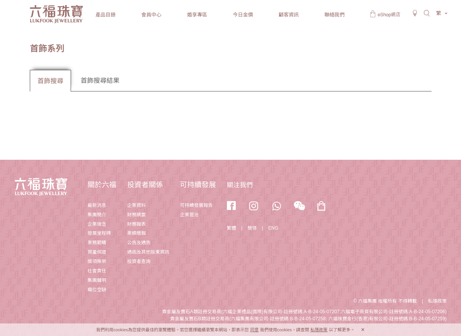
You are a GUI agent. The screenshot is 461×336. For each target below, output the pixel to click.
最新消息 (96, 205)
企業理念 (96, 224)
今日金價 (243, 15)
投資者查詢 (139, 261)
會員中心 (151, 15)
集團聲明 (96, 280)
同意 (254, 329)
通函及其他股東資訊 (148, 252)
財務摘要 (136, 214)
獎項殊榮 (96, 261)
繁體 (231, 228)
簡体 (252, 228)
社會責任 (96, 271)
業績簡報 (136, 233)
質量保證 (96, 252)
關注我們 (240, 185)
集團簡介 (96, 214)
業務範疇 (96, 242)
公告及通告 (139, 242)
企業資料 (136, 205)
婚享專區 (197, 15)
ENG (273, 228)
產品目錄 (105, 15)
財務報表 (136, 224)
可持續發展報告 (196, 205)
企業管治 (189, 214)
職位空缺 (96, 289)
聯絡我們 (334, 15)
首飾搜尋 (51, 81)
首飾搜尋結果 (99, 80)
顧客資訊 (289, 15)
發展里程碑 (99, 233)
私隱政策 (437, 301)
